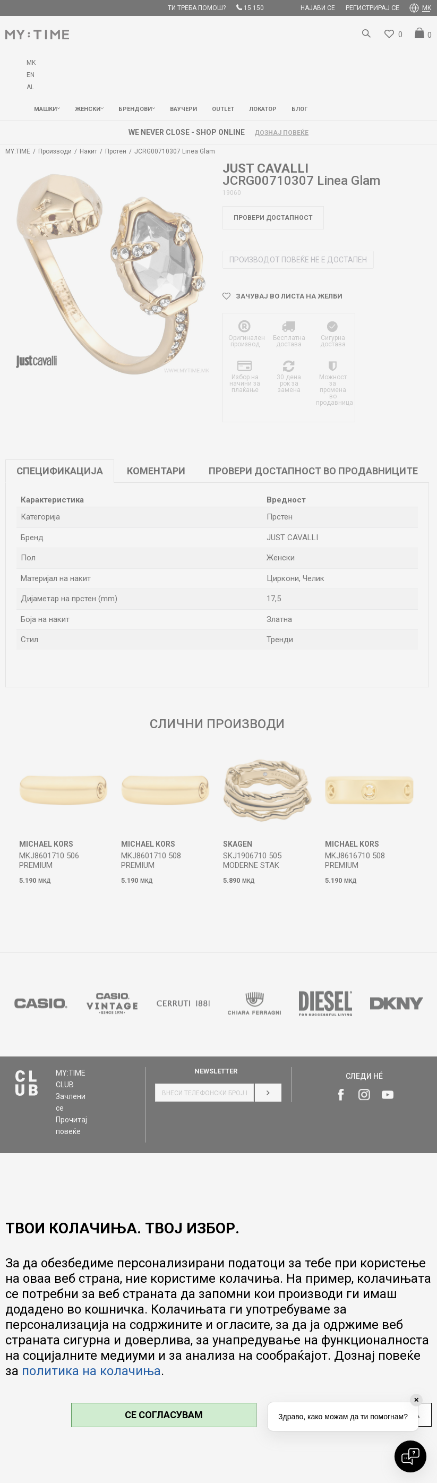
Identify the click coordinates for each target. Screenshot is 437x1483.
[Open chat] (410, 1456)
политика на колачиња (91, 1370)
